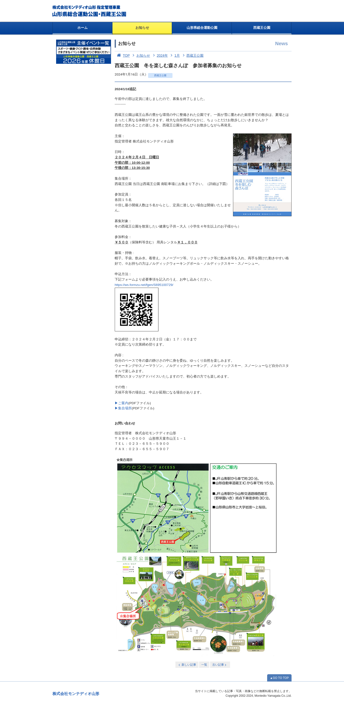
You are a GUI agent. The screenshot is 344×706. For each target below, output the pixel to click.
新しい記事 (187, 664)
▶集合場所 (123, 408)
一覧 (204, 664)
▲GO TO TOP (279, 678)
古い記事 (219, 664)
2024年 (159, 55)
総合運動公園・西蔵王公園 (89, 11)
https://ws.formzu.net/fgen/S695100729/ (144, 285)
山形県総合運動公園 (202, 28)
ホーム (82, 28)
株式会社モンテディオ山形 (75, 694)
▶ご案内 (121, 403)
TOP (122, 55)
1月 (174, 55)
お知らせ (142, 28)
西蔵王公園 (261, 28)
